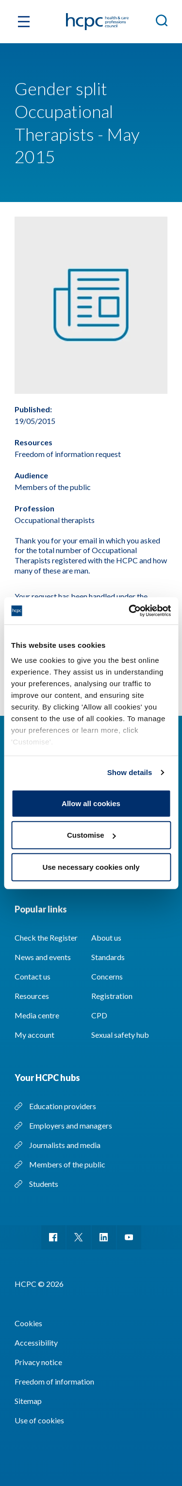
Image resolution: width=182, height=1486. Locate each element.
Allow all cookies (91, 803)
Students (43, 1183)
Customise (91, 835)
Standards (108, 957)
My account (34, 1034)
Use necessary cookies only (90, 866)
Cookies (28, 1323)
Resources (32, 995)
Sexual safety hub (120, 1034)
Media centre (37, 1015)
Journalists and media (64, 1144)
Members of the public (67, 1164)
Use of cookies (39, 1420)
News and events (43, 957)
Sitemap (28, 1400)
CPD (99, 1015)
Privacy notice (38, 1362)
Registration (111, 995)
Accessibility (36, 1342)
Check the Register (46, 937)
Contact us (32, 976)
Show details (129, 772)
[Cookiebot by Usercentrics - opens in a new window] (129, 611)
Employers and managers (70, 1125)
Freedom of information (54, 1381)
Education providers (62, 1106)
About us (106, 937)
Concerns (107, 976)
